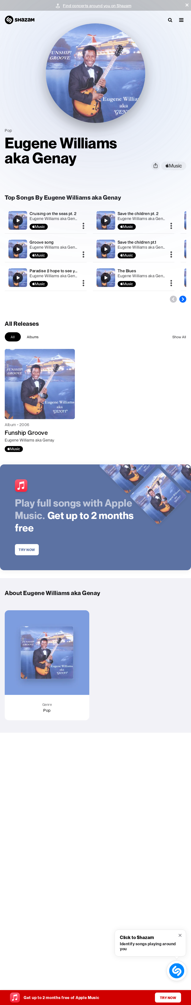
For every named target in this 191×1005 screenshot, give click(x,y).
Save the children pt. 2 (138, 213)
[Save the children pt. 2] (133, 220)
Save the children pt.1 (137, 242)
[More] (83, 226)
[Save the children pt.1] (133, 249)
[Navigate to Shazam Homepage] (20, 20)
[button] (187, 4)
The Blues (127, 270)
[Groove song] (45, 249)
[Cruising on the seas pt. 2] (45, 220)
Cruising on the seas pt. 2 (53, 213)
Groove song (42, 242)
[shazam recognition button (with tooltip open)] (177, 971)
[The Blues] (133, 278)
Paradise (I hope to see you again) (61, 270)
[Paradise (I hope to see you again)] (45, 278)
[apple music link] (173, 166)
